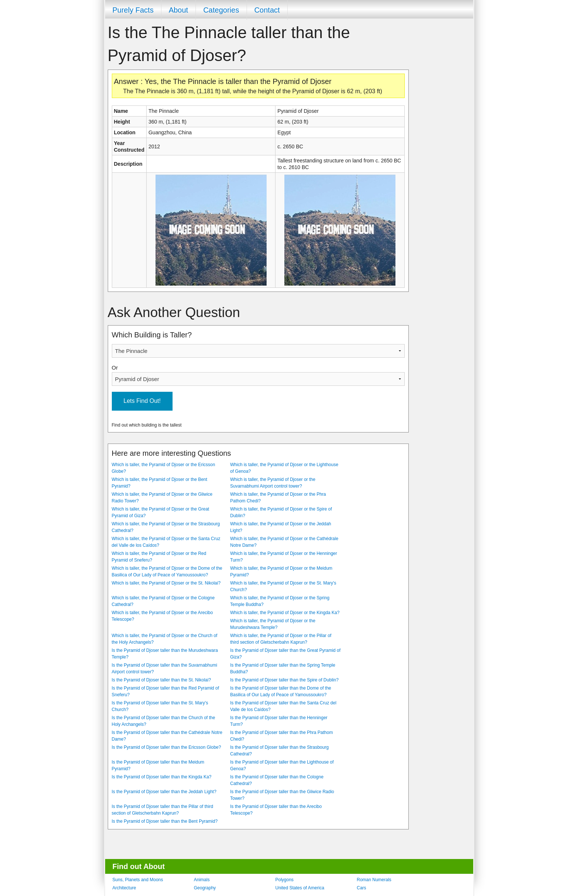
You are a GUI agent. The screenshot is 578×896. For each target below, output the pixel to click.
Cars (361, 887)
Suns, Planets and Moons (138, 879)
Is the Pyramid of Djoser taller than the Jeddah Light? (164, 791)
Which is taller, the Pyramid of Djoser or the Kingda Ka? (285, 612)
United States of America (299, 887)
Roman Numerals (374, 879)
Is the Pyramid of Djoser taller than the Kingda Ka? (161, 776)
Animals (202, 879)
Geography (205, 887)
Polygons (284, 879)
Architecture (124, 887)
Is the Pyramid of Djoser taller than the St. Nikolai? (161, 680)
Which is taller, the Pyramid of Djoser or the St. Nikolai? (166, 583)
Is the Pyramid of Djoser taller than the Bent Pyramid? (165, 821)
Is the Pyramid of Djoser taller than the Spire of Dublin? (284, 680)
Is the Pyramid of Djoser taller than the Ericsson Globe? (166, 747)
